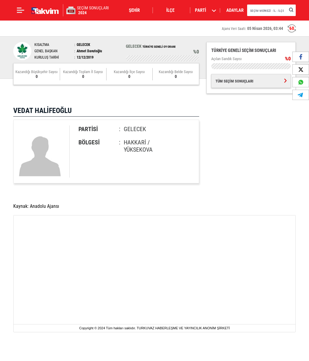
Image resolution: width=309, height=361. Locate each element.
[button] (138, 10)
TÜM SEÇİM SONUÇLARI (251, 81)
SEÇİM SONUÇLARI (93, 10)
